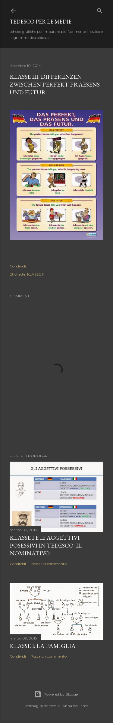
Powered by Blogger (56, 694)
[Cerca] (99, 9)
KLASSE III (36, 274)
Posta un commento (48, 563)
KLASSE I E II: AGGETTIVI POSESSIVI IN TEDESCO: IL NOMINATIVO (46, 545)
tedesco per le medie (40, 21)
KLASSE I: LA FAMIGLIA (43, 646)
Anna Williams (75, 705)
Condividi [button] (18, 266)
